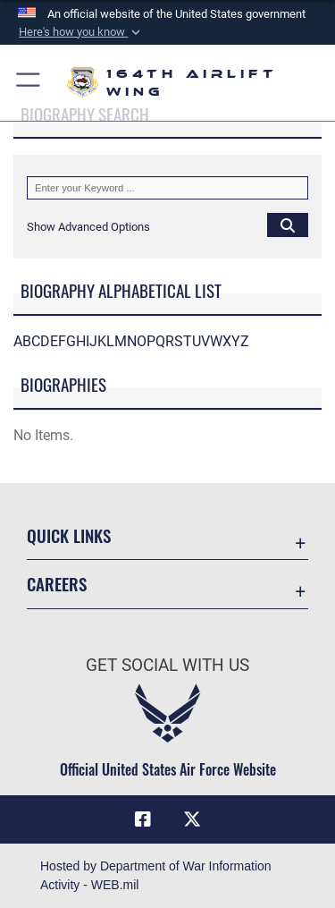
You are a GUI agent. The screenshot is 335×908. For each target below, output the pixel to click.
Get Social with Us (167, 665)
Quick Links (69, 535)
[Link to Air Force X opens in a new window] (192, 819)
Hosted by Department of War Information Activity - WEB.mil (156, 875)
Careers (57, 584)
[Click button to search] (287, 224)
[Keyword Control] (167, 187)
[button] (80, 32)
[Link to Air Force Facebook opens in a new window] (143, 819)
